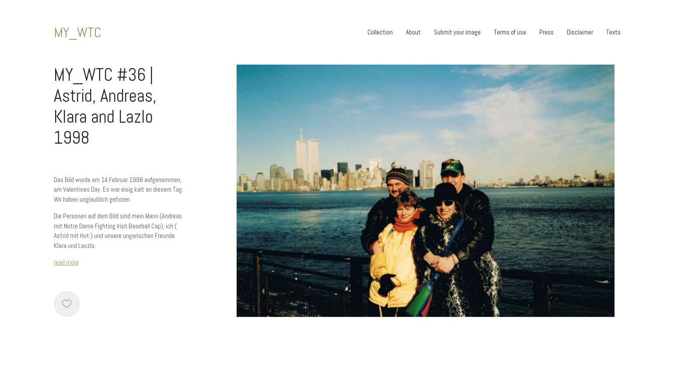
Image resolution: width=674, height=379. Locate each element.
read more (66, 262)
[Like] (67, 304)
